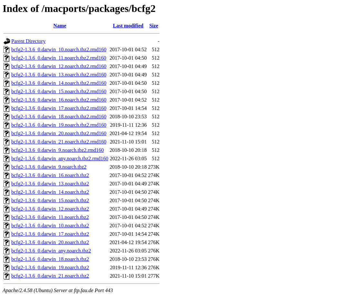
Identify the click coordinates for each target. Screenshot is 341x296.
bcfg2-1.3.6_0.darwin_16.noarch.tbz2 (50, 175)
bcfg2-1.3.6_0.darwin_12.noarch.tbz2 (50, 209)
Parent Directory (28, 41)
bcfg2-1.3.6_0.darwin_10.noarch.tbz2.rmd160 (58, 49)
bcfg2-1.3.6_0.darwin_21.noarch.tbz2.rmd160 (58, 141)
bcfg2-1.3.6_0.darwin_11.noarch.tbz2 (50, 217)
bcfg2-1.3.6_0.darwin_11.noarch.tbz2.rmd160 (58, 58)
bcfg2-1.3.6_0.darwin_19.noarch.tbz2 (50, 267)
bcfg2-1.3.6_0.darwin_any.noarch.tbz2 (51, 250)
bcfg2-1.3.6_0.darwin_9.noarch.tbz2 (48, 167)
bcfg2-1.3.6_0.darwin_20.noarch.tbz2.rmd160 (58, 133)
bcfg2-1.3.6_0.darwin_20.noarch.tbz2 (50, 242)
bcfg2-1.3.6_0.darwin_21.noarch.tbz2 (50, 276)
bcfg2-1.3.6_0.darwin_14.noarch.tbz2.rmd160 (58, 83)
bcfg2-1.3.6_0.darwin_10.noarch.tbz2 (50, 225)
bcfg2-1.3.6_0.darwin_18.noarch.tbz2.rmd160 (58, 116)
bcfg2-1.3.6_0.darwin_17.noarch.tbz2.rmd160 (58, 108)
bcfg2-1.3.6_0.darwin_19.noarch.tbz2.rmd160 (58, 125)
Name (60, 25)
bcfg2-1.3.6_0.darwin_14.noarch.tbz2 (50, 192)
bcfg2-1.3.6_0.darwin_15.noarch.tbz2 (50, 200)
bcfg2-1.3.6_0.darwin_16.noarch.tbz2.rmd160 (58, 100)
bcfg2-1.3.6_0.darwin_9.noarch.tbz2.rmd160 (57, 150)
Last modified (128, 25)
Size (153, 25)
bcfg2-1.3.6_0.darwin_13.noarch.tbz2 (50, 183)
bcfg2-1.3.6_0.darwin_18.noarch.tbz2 (50, 259)
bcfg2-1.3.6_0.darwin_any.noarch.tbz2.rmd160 (59, 158)
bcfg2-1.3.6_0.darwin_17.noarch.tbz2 (50, 234)
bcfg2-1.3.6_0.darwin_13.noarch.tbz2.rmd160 (58, 74)
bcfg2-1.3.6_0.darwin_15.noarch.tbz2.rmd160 (58, 91)
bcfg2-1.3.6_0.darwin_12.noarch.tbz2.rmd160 (58, 66)
